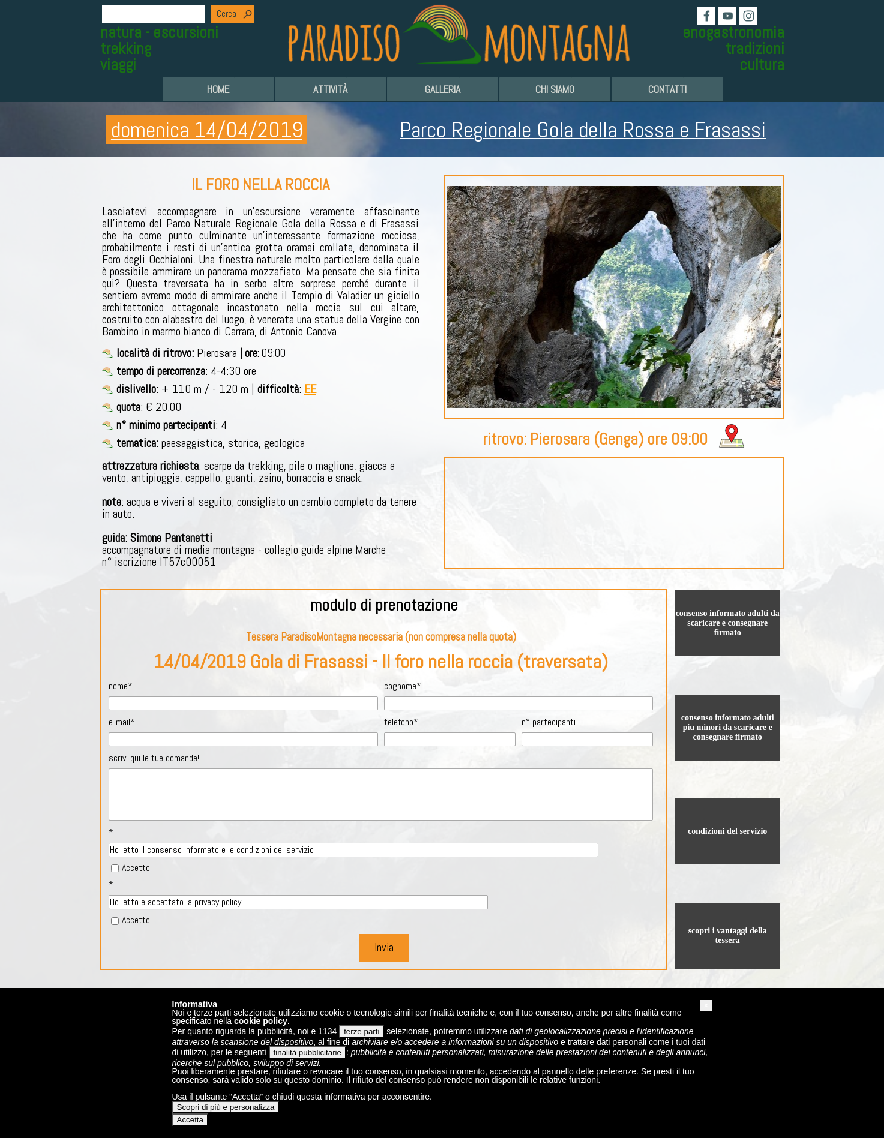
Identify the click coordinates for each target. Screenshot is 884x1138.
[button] (706, 1005)
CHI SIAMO (554, 89)
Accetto (136, 867)
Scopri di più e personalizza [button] (226, 1107)
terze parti (361, 1031)
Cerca (226, 13)
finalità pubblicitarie (307, 1052)
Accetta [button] (190, 1119)
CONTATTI (667, 89)
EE (310, 389)
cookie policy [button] (260, 1021)
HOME (218, 89)
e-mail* (122, 722)
